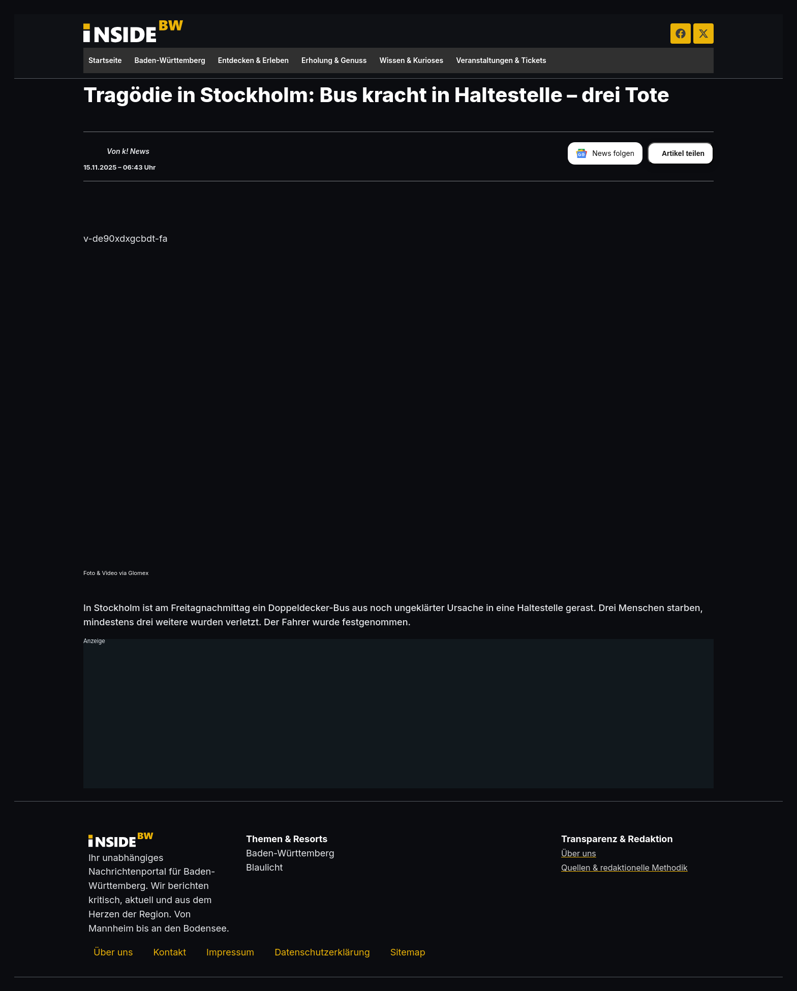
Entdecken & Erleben (253, 60)
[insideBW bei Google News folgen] (605, 153)
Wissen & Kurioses (411, 60)
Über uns (113, 951)
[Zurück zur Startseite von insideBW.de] (134, 33)
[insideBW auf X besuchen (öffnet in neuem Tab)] (703, 33)
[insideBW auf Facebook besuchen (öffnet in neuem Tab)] (680, 33)
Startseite (105, 60)
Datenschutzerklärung (322, 951)
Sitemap (407, 951)
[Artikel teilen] (681, 153)
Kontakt (169, 951)
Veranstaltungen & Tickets (501, 60)
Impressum (230, 951)
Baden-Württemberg (170, 60)
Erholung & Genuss (333, 60)
